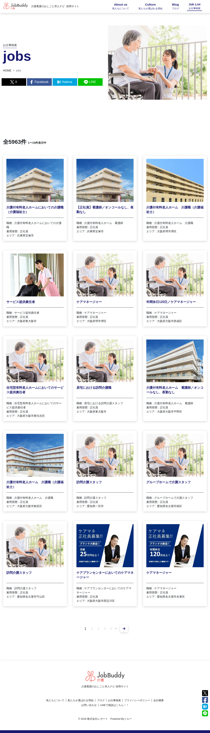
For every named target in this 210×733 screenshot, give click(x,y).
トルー (128, 718)
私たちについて (55, 700)
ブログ (101, 700)
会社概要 (158, 700)
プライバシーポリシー (137, 700)
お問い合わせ (89, 705)
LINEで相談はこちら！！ (114, 705)
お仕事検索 (114, 700)
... (116, 627)
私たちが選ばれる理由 (80, 700)
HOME (7, 70)
